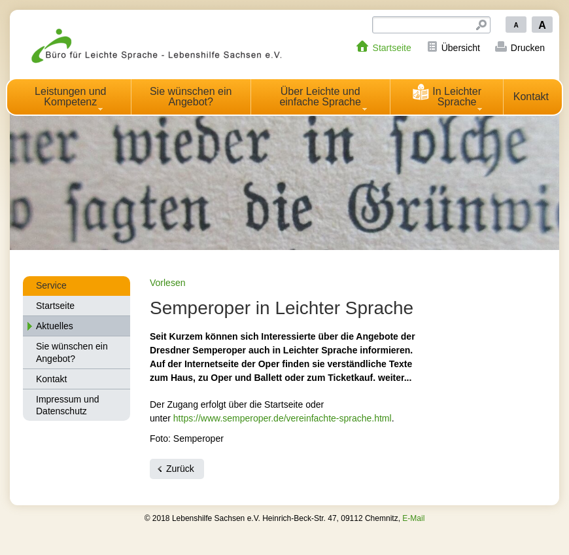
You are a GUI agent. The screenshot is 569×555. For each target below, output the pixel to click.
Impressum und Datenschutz (67, 405)
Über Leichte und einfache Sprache (320, 96)
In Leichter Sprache (446, 94)
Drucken (528, 48)
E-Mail (413, 518)
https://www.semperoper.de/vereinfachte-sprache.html (282, 418)
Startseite (392, 48)
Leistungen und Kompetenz (70, 96)
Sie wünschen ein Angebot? (191, 96)
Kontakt (531, 96)
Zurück (180, 468)
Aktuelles (54, 326)
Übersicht (460, 48)
